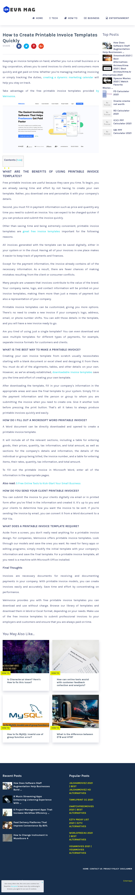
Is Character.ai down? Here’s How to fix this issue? (24, 681)
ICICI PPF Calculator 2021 (122, 122)
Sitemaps (127, 881)
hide (19, 160)
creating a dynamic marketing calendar (68, 77)
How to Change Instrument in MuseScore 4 (30, 837)
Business (91, 18)
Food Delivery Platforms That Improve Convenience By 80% (30, 824)
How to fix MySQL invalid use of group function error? (25, 736)
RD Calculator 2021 (121, 112)
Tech (53, 18)
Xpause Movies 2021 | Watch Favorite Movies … (117, 83)
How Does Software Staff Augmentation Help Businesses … (116, 47)
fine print (14, 886)
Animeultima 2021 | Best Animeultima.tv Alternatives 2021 (117, 70)
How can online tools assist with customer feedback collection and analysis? (73, 682)
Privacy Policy (112, 868)
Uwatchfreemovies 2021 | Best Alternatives (81, 809)
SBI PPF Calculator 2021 (122, 131)
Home (37, 18)
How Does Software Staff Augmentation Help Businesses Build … (31, 786)
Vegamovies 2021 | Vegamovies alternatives (80, 849)
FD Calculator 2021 (121, 93)
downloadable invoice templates (72, 372)
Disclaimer (126, 868)
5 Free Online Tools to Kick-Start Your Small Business (49, 483)
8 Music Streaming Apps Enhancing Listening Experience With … (32, 799)
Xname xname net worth (121, 103)
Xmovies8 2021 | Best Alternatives (122, 58)
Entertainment (117, 18)
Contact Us (97, 868)
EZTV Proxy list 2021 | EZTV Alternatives (79, 823)
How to (70, 18)
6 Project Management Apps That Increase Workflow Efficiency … (32, 811)
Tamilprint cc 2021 (81, 799)
